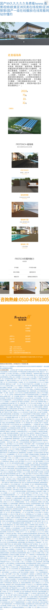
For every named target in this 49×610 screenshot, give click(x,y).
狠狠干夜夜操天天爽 (16, 482)
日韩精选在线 (26, 544)
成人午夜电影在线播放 (11, 435)
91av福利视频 (38, 584)
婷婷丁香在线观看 (19, 556)
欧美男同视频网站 (21, 507)
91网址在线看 (19, 551)
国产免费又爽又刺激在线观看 (34, 588)
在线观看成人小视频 (36, 378)
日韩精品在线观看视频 (36, 440)
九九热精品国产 (43, 394)
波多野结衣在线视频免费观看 (18, 552)
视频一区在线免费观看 (38, 443)
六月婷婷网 (31, 524)
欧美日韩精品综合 (8, 524)
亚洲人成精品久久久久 (38, 582)
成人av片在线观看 (36, 398)
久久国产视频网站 (10, 563)
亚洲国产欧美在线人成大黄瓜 (30, 426)
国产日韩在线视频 (10, 466)
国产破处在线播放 (43, 560)
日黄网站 (21, 567)
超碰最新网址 (22, 452)
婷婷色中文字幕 (11, 429)
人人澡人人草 (4, 375)
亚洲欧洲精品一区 (17, 414)
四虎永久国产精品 (10, 516)
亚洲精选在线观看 (16, 510)
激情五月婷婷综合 (21, 589)
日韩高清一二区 (33, 572)
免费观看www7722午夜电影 (34, 514)
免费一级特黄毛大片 (5, 607)
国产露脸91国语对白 (23, 435)
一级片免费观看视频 (27, 510)
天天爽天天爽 (27, 370)
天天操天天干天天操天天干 (7, 545)
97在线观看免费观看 (23, 440)
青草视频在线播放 (24, 593)
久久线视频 (31, 415)
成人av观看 (3, 433)
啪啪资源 (32, 554)
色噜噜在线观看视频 (42, 468)
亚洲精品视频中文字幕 (33, 371)
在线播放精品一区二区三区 (14, 454)
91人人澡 (40, 540)
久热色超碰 (31, 565)
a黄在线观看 (29, 375)
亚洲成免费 (39, 561)
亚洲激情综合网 (30, 603)
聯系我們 (27, 339)
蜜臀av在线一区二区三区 (19, 417)
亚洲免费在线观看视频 (15, 389)
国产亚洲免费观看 (41, 509)
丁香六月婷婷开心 (5, 484)
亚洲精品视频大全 (19, 398)
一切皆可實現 (24, 246)
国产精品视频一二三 (5, 600)
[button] (36, 288)
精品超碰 (41, 385)
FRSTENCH (24, 170)
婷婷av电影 (15, 496)
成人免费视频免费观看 (25, 568)
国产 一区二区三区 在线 (37, 387)
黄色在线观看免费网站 (21, 468)
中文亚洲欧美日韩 (5, 602)
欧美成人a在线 (14, 461)
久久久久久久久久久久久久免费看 (15, 570)
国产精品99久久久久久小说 (37, 442)
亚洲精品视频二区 (36, 500)
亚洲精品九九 (4, 486)
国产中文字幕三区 (40, 575)
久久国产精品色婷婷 (27, 528)
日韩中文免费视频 (16, 517)
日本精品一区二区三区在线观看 (9, 568)
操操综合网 (22, 538)
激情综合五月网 (17, 436)
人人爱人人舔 (4, 574)
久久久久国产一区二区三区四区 (17, 493)
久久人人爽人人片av (37, 568)
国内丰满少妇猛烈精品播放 (39, 591)
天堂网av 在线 (11, 605)
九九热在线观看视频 (17, 399)
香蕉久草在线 (22, 575)
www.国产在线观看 (42, 412)
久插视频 (31, 574)
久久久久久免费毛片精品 (7, 385)
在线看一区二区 (31, 480)
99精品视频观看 (20, 479)
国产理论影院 (42, 426)
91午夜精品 (33, 456)
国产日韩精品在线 (16, 500)
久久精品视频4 (23, 415)
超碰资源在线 (4, 452)
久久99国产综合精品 (15, 426)
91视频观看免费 (43, 572)
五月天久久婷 (21, 600)
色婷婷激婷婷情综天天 (33, 598)
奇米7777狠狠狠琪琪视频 (18, 602)
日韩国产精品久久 (43, 600)
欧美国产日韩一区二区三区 (26, 405)
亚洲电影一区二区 (28, 595)
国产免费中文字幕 (7, 412)
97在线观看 (19, 579)
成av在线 (45, 373)
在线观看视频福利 (36, 503)
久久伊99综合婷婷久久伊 (21, 540)
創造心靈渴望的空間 (24, 222)
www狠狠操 (8, 417)
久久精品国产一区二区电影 (35, 445)
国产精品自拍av (30, 542)
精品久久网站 (12, 479)
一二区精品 (35, 424)
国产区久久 (22, 514)
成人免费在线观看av (31, 479)
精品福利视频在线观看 (29, 579)
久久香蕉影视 (38, 574)
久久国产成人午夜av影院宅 (26, 433)
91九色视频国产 (25, 500)
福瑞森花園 (24, 219)
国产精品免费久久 (40, 421)
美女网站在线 (41, 533)
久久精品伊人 (29, 463)
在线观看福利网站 (40, 415)
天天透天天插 (9, 398)
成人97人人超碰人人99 (19, 598)
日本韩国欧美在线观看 (14, 428)
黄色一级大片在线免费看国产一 (26, 505)
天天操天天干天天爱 (31, 600)
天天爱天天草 (6, 424)
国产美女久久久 (28, 567)
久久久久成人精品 (32, 377)
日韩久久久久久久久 (9, 501)
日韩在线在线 (35, 602)
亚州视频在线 (36, 447)
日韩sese (39, 392)
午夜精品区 (9, 489)
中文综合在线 (24, 445)
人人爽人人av (23, 561)
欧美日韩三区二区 (14, 403)
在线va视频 (27, 399)
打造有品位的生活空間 (24, 197)
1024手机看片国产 (16, 484)
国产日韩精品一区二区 (41, 526)
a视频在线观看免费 (35, 465)
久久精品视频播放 (17, 498)
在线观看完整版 (7, 438)
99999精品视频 (22, 371)
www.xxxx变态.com (12, 575)
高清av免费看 (4, 396)
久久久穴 (14, 600)
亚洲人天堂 (17, 378)
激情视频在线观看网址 (37, 438)
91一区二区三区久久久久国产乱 (36, 507)
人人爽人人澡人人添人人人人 (9, 477)
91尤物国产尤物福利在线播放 (31, 454)
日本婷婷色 (8, 498)
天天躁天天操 (32, 412)
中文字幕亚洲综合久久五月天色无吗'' (37, 450)
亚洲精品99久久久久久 (34, 517)
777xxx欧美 (32, 593)
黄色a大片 (23, 396)
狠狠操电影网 (44, 482)
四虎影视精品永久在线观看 (34, 491)
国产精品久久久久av (35, 531)
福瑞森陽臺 (24, 195)
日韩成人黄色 (32, 605)
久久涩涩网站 (7, 496)
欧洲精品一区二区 (42, 403)
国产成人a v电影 (21, 473)
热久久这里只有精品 (32, 596)
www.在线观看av (10, 549)
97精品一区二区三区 (8, 591)
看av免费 (44, 419)
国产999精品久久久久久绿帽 (22, 472)
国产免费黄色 (39, 461)
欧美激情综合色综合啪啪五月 (20, 530)
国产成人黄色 (44, 447)
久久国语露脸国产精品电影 (22, 466)
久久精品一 (14, 440)
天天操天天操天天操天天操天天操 (9, 415)
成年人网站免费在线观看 (18, 584)
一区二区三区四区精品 (22, 605)
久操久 (34, 370)
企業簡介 (27, 328)
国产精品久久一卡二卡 (6, 491)
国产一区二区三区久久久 (36, 577)
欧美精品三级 (18, 591)
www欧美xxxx (14, 572)
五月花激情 (15, 405)
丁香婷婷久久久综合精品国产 (13, 528)
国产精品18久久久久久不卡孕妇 (26, 408)
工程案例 (12, 341)
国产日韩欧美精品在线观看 (16, 523)
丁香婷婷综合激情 (38, 373)
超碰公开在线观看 (11, 579)
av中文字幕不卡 (38, 512)
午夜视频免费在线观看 (32, 394)
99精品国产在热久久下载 (10, 505)
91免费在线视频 (12, 408)
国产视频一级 (33, 435)
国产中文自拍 (19, 370)
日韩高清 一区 (44, 414)
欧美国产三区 (31, 561)
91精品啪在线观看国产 (38, 547)
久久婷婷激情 (32, 530)
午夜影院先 (19, 470)
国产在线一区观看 (44, 424)
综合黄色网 (34, 429)
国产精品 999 (29, 473)
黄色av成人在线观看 (15, 377)
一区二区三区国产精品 (27, 512)
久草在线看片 (27, 443)
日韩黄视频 (32, 545)
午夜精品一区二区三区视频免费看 (27, 382)
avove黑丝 (24, 565)
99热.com (11, 458)
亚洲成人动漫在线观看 (23, 477)
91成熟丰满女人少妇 (5, 449)
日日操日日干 (9, 556)
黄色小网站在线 (39, 524)
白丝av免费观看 (21, 596)
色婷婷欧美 (29, 373)
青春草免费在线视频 (20, 394)
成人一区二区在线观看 (30, 551)
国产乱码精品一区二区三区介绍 (39, 544)
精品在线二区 (17, 582)
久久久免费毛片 (18, 385)
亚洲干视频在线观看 (24, 537)
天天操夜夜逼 (32, 468)
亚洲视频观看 (40, 530)
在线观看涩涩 (4, 551)
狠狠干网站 (8, 544)
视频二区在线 (26, 498)
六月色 (46, 540)
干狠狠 (17, 531)
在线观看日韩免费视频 (29, 392)
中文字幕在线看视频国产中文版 (17, 375)
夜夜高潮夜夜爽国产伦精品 (33, 563)
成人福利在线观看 (17, 544)
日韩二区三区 (29, 538)
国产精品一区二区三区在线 (40, 493)
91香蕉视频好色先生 (22, 431)
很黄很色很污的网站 (24, 503)
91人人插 (15, 538)
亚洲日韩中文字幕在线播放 (15, 475)
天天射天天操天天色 (27, 384)
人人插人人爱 (39, 486)
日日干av (14, 447)
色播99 (10, 574)
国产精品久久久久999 (39, 470)
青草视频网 (44, 465)
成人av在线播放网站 (25, 424)
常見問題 (27, 330)
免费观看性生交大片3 (30, 475)
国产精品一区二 (24, 554)
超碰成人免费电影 (11, 431)
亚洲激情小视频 (40, 505)
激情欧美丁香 (27, 385)
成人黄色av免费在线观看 (21, 524)
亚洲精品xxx (6, 440)
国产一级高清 (40, 586)
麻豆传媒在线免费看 (12, 433)
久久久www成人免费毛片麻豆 (27, 558)
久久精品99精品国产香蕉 (25, 535)
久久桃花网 (8, 533)
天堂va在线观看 (4, 581)
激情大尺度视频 (11, 380)
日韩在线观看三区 (11, 507)
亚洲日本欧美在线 (33, 581)
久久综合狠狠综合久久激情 (22, 519)
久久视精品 (40, 551)
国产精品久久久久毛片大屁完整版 (17, 450)
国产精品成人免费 (11, 596)
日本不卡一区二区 (24, 531)
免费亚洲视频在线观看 (42, 475)
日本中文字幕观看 (24, 465)
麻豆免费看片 (6, 572)
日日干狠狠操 (16, 449)
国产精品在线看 (11, 586)
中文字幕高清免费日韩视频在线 (34, 516)
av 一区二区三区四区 (8, 394)
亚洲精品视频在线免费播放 (21, 456)
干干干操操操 (16, 565)
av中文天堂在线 (14, 424)
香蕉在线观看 (41, 496)
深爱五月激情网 (38, 396)
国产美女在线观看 (24, 572)
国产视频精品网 (26, 591)
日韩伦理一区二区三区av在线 (28, 403)
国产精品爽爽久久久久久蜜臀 (17, 588)
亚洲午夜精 (24, 517)
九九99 (39, 605)
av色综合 (12, 370)
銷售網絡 (27, 341)
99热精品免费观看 (20, 563)
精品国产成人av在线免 (32, 422)
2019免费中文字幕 (7, 436)
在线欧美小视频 (37, 436)
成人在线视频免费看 (7, 378)
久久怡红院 (36, 459)
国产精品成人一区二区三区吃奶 (23, 407)
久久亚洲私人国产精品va (13, 373)
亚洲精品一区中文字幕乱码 (41, 567)
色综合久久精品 (38, 473)
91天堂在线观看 (25, 378)
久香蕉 (16, 458)
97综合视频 (45, 549)
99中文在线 (3, 542)
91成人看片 (15, 442)
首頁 (11, 325)
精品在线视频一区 (28, 470)
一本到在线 (9, 442)
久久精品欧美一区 (29, 489)
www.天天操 (15, 561)
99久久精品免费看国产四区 (21, 391)
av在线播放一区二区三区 (41, 384)
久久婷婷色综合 (5, 461)
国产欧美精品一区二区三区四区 (18, 581)
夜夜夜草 (8, 584)
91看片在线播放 (9, 407)
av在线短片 (44, 535)
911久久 (23, 377)
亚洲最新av (30, 452)
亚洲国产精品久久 (10, 519)
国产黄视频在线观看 (42, 579)
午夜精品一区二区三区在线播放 (15, 459)
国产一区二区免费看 (14, 396)
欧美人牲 (2, 538)
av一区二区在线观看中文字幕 (34, 417)
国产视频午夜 (6, 482)
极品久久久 (44, 605)
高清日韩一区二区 (21, 422)
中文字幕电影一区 (27, 484)
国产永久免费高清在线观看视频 (31, 482)
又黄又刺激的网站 (35, 537)
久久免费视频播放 (13, 503)
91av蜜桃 (33, 466)
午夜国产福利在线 (41, 558)
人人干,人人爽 (19, 494)
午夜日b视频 (11, 551)
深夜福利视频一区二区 (9, 526)
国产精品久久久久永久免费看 (15, 443)
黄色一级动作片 (10, 392)
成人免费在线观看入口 (6, 598)
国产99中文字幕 (19, 410)
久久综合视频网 (35, 519)
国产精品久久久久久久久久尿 (27, 461)
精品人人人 (27, 429)
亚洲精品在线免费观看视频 (29, 533)
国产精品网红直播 (10, 410)
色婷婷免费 (33, 391)
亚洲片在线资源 (20, 526)
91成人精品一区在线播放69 (20, 574)
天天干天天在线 (40, 456)
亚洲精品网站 (25, 577)
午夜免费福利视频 (40, 554)
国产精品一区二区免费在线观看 (30, 428)
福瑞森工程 (24, 244)
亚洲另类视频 (43, 598)
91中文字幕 (19, 429)
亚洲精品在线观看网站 (18, 607)
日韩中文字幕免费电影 (39, 528)
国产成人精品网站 (16, 512)
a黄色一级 (15, 487)
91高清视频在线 (4, 426)
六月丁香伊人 (31, 486)
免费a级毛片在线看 (18, 489)
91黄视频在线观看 (42, 431)
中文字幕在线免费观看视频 (7, 494)
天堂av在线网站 (30, 509)
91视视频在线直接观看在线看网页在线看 (26, 521)
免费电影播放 (21, 542)
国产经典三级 (29, 459)
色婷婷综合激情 (44, 459)
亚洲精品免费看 (33, 540)
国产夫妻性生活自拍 (16, 595)
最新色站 (8, 384)
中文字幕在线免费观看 (9, 589)
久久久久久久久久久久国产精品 (36, 380)
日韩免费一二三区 (12, 387)
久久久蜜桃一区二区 (30, 607)
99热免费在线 (8, 582)
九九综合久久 (29, 584)
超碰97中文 (29, 493)
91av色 (2, 466)
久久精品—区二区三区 (31, 410)
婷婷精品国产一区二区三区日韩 (21, 438)
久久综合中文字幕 (13, 514)
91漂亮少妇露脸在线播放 (42, 489)
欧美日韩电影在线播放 (22, 545)
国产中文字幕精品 (28, 436)
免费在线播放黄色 (26, 582)
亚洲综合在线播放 (14, 554)
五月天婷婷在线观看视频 (25, 447)
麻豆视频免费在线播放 (18, 463)
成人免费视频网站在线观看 (39, 484)
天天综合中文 (11, 531)
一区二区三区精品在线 (31, 501)
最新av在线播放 (38, 405)
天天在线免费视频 (25, 442)
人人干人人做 (37, 549)
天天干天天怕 (19, 392)
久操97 (2, 528)
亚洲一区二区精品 (7, 565)
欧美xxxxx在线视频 (39, 538)
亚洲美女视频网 (38, 452)
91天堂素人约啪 (39, 552)
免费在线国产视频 (40, 603)
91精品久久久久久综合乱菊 (20, 412)
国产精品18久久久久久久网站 (15, 419)
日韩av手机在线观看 (37, 487)
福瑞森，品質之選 (24, 172)
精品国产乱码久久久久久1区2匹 (29, 449)
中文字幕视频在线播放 (19, 603)
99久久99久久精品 (28, 389)
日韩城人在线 (41, 501)
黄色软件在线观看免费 (13, 445)
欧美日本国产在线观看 (37, 472)
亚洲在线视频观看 (12, 542)
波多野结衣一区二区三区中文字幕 (34, 523)
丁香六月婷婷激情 (28, 549)
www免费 (40, 429)
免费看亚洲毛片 (20, 586)
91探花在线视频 (12, 371)
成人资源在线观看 (41, 370)
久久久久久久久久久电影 (25, 458)
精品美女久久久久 (30, 570)
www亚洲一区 (7, 447)
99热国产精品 (22, 496)
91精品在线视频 (40, 593)
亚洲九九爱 (34, 401)
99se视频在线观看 (37, 407)
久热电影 (22, 373)
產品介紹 (12, 339)
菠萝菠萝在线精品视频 (14, 577)
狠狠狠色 (15, 537)
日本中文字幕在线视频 (8, 468)
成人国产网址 (28, 419)
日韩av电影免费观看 (5, 414)
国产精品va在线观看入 (24, 401)
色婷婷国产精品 (42, 401)
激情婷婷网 (35, 385)
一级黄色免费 (43, 428)
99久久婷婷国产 (36, 419)
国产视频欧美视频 (7, 603)
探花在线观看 (36, 535)
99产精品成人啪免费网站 (15, 560)
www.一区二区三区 (21, 380)
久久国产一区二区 (16, 384)
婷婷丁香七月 (42, 521)
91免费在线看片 (21, 480)
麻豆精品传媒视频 (20, 516)
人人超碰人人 (37, 458)
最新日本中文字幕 (32, 496)
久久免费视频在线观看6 (19, 491)
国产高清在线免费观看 (9, 473)
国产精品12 (7, 567)
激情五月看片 (45, 537)
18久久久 (27, 556)
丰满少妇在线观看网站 (8, 521)
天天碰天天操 (14, 567)
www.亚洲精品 (32, 431)
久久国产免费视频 (31, 586)
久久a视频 (28, 602)
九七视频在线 (13, 401)
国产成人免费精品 (39, 375)
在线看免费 (19, 549)
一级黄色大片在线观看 (24, 387)
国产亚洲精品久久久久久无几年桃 (33, 494)
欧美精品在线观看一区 (19, 509)
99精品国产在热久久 (5, 561)
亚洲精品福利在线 (13, 452)
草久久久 (10, 456)
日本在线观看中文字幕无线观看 (31, 414)
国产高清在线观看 (32, 589)
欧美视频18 (17, 421)
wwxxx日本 (28, 398)
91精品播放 (30, 396)
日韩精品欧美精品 (21, 486)
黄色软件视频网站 (44, 596)
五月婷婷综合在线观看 (40, 389)
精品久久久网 (31, 552)
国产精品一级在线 (17, 533)
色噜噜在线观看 (19, 501)
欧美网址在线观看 (26, 547)
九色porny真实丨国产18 (28, 421)
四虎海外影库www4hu (25, 487)
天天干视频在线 (30, 526)
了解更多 (11, 108)
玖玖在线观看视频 (12, 480)
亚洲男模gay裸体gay (37, 498)
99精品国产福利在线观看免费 (38, 477)
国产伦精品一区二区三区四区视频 (11, 547)
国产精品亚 (7, 510)
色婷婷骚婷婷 (12, 486)
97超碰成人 (9, 538)
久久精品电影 (30, 575)
